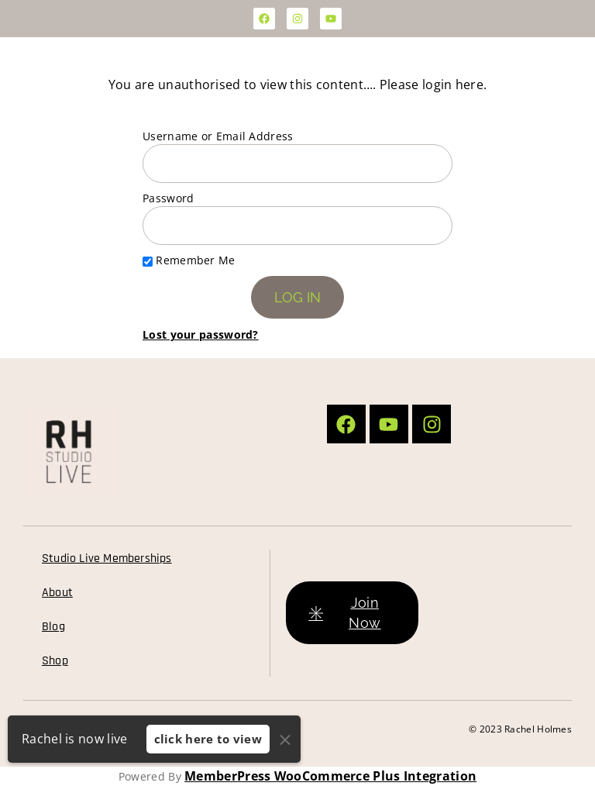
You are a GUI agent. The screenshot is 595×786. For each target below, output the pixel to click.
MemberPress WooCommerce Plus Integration (330, 775)
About (57, 592)
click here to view (208, 738)
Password (168, 198)
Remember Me (189, 260)
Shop (55, 661)
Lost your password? (201, 334)
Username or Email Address (218, 136)
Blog (53, 627)
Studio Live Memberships (107, 558)
